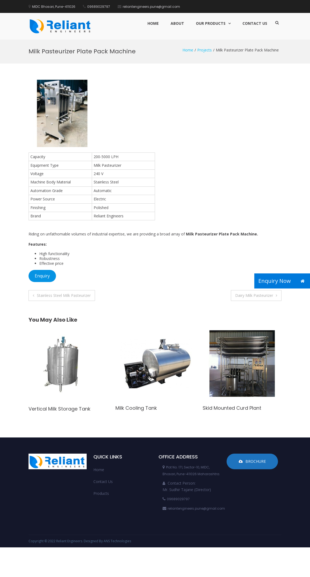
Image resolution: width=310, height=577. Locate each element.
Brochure (252, 461)
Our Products (211, 23)
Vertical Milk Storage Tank (59, 408)
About (177, 23)
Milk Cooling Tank (136, 408)
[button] (302, 280)
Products (101, 493)
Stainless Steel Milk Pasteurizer (64, 295)
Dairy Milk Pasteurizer (254, 295)
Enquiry (42, 276)
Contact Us (254, 23)
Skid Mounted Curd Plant (232, 408)
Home (153, 23)
